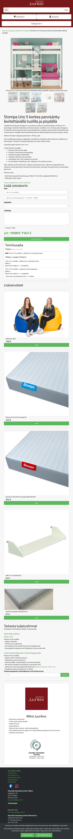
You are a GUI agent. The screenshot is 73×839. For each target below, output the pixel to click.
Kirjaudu (54, 16)
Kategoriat (36, 23)
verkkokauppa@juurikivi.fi (16, 812)
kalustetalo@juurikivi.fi (15, 800)
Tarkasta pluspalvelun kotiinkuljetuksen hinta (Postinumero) (23, 671)
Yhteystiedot (12, 773)
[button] (9, 63)
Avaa (36, 345)
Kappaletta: (7, 202)
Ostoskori (19, 16)
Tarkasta (65, 675)
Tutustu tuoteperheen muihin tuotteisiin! (17, 182)
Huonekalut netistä (14, 771)
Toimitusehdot (12, 779)
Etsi (66, 9)
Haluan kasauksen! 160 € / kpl (45, 667)
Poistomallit (12, 782)
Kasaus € (10, 228)
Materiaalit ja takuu (14, 777)
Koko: (6, 188)
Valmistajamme (13, 775)
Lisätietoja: (7, 210)
